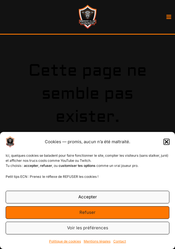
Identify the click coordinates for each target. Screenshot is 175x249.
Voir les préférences (87, 227)
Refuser (87, 212)
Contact (119, 241)
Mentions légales (97, 241)
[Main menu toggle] (168, 17)
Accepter (87, 196)
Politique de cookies (65, 241)
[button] (166, 142)
